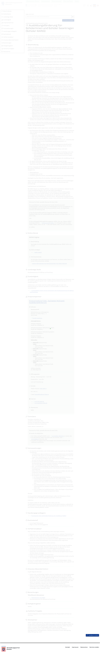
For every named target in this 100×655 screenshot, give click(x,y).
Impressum (75, 647)
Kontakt (67, 647)
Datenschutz (84, 647)
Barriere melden (94, 647)
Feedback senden (92, 635)
